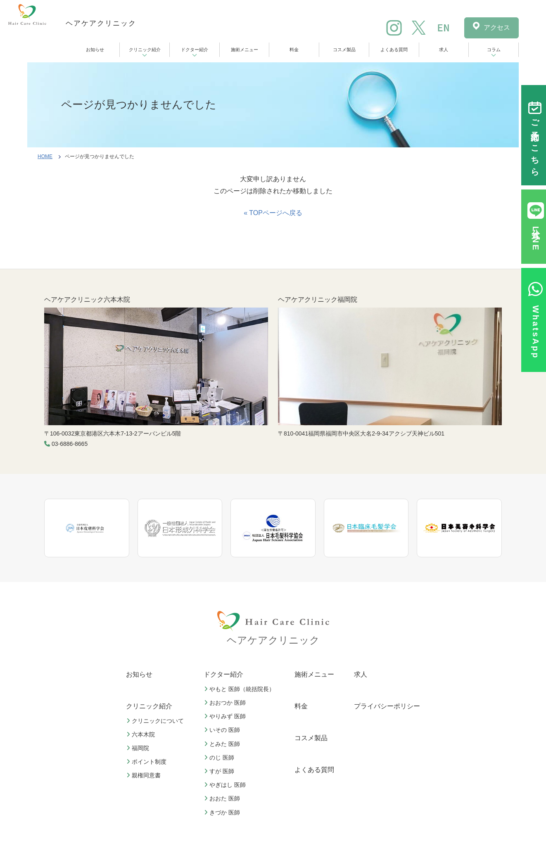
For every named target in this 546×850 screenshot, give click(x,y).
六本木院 (141, 734)
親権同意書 (144, 775)
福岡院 (138, 748)
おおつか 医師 (226, 702)
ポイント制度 (147, 761)
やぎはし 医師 (226, 784)
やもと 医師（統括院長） (240, 689)
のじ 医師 (220, 757)
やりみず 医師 (226, 716)
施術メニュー (244, 49)
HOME (45, 156)
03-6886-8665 (70, 443)
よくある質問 (394, 49)
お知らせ (95, 49)
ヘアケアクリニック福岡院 (317, 299)
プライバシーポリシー (387, 706)
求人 (443, 49)
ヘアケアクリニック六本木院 (87, 299)
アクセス (497, 27)
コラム (494, 49)
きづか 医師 (223, 812)
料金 (294, 49)
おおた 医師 (223, 798)
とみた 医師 (223, 744)
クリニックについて (156, 720)
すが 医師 (220, 771)
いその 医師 (223, 730)
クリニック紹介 (145, 49)
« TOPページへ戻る (273, 212)
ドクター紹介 (194, 49)
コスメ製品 (344, 49)
